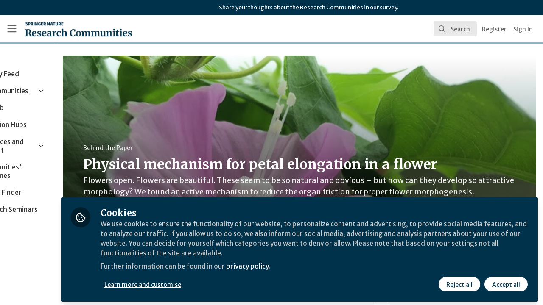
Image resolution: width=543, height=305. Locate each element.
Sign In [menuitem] (523, 29)
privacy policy (302, 266)
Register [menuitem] (494, 29)
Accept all (506, 282)
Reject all (459, 282)
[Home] (66, 29)
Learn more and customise (195, 282)
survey (388, 7)
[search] (455, 28)
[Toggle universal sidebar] (12, 29)
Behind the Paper (160, 148)
